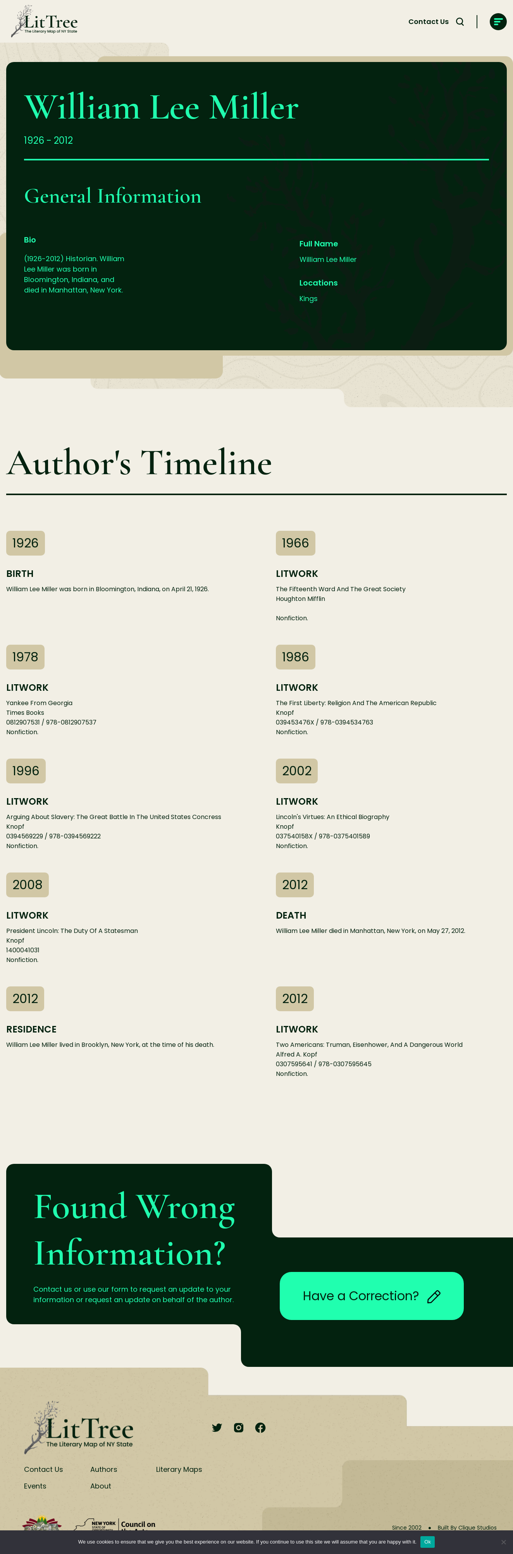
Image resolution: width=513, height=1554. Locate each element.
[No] (503, 1542)
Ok (427, 1542)
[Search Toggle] (460, 21)
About (100, 1486)
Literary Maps (179, 1469)
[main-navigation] (498, 21)
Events (35, 1486)
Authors (103, 1469)
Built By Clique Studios (467, 1528)
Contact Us (428, 21)
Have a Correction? (372, 1296)
